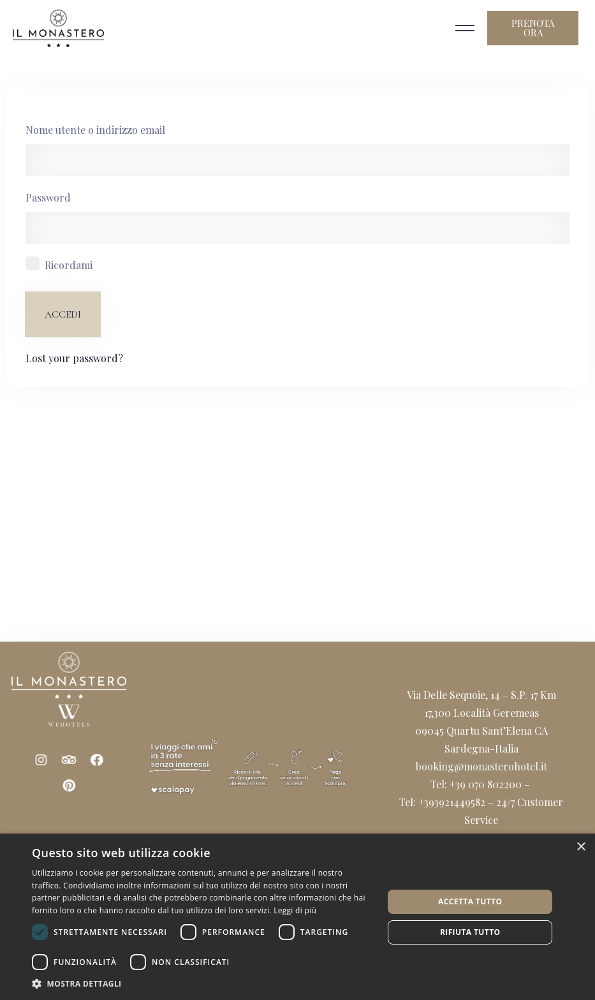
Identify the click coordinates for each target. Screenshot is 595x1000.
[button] (202, 983)
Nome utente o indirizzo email (95, 129)
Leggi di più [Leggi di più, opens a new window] (295, 910)
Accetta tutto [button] (470, 901)
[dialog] (297, 917)
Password (48, 197)
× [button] (580, 847)
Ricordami (68, 265)
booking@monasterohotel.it (481, 766)
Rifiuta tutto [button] (470, 932)
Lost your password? (74, 358)
